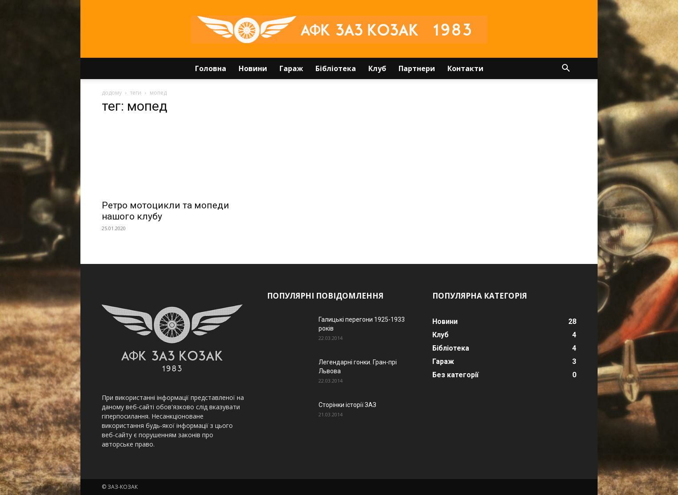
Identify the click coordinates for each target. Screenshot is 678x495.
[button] (565, 69)
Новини (253, 68)
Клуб (377, 68)
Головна (210, 68)
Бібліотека (335, 68)
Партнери (417, 68)
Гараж (291, 68)
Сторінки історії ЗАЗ (347, 404)
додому (112, 92)
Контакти (465, 68)
